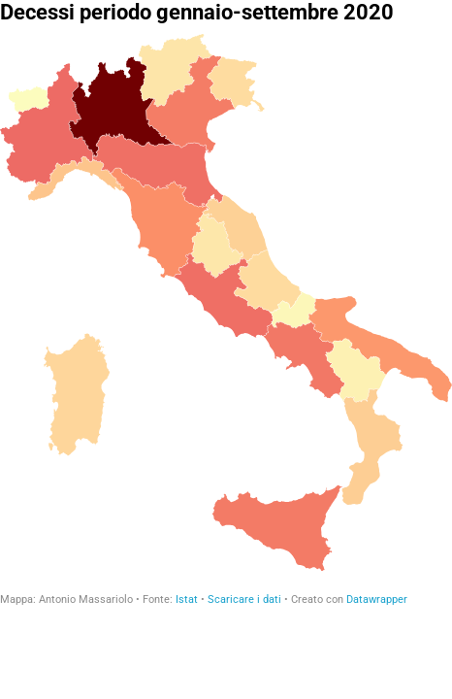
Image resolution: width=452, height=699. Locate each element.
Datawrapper (376, 599)
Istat (187, 599)
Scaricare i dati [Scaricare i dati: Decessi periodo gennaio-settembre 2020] (244, 599)
